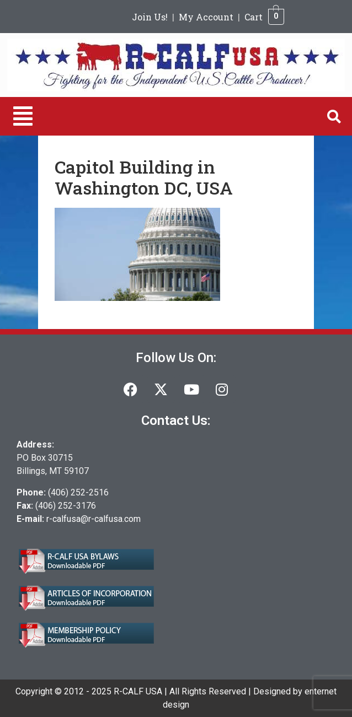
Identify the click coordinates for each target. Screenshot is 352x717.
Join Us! (150, 17)
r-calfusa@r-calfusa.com (93, 519)
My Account (206, 17)
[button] (23, 116)
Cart (253, 17)
